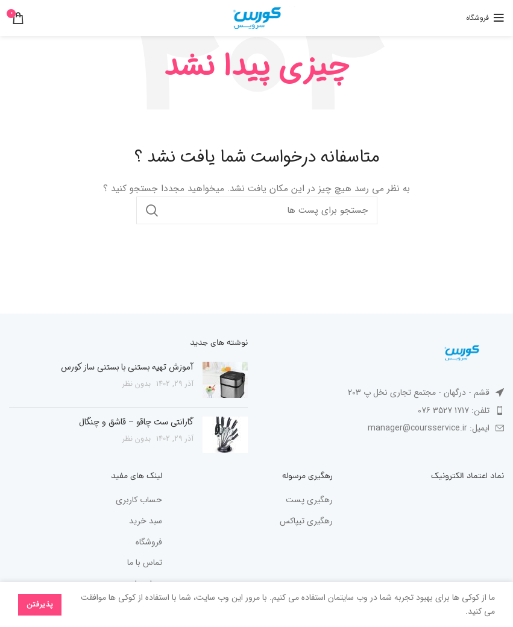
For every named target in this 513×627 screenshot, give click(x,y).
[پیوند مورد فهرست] (385, 410)
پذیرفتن (40, 604)
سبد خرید (145, 521)
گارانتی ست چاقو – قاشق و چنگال (136, 422)
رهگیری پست (309, 500)
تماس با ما (144, 563)
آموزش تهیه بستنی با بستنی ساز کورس (127, 367)
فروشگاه (149, 543)
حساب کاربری (139, 500)
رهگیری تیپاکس (306, 521)
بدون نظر (136, 384)
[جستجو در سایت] (256, 210)
